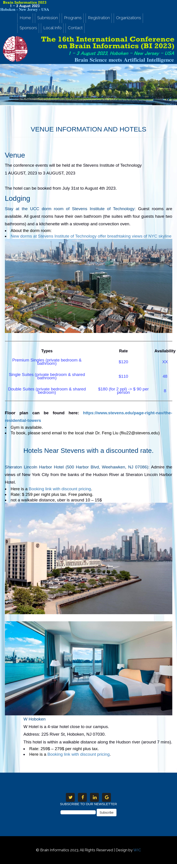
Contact (75, 27)
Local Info (52, 27)
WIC (137, 850)
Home (25, 17)
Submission (47, 17)
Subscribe (106, 812)
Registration (99, 17)
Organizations (128, 17)
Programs (73, 17)
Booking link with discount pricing (78, 754)
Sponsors (28, 27)
